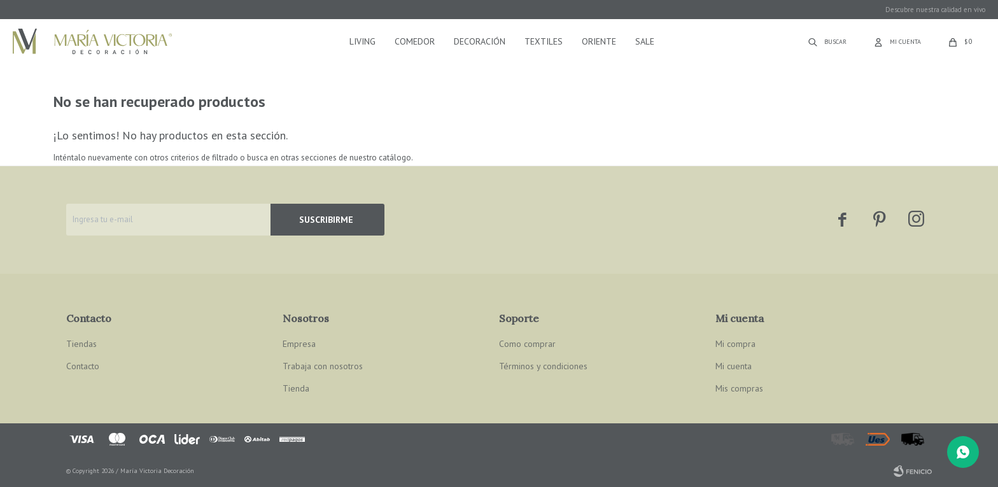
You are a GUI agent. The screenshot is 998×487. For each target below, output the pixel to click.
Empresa (299, 343)
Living (362, 41)
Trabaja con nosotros (323, 366)
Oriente (599, 41)
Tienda (296, 388)
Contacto (82, 366)
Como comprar (527, 343)
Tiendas (81, 343)
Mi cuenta (733, 366)
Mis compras (739, 388)
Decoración (479, 41)
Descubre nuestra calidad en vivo (935, 9)
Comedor (415, 41)
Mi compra (735, 343)
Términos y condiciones (543, 366)
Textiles (543, 41)
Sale (644, 41)
